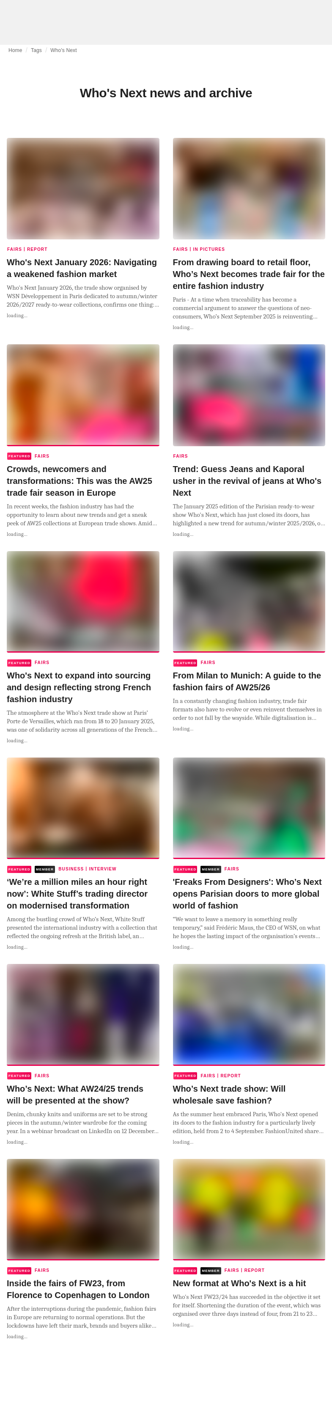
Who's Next (63, 50)
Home (15, 50)
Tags (36, 50)
